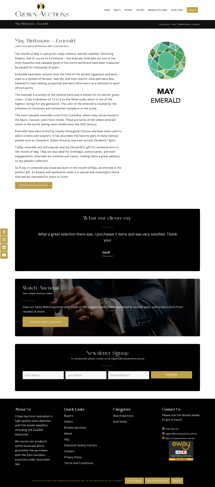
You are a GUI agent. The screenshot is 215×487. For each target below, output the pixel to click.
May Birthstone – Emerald (31, 24)
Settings (177, 480)
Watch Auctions (123, 416)
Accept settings (134, 480)
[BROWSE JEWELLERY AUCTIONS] (33, 185)
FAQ (66, 439)
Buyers (68, 416)
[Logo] (42, 10)
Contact (69, 451)
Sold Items (120, 421)
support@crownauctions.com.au (179, 433)
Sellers (68, 421)
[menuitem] (107, 10)
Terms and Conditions (78, 463)
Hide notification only (157, 480)
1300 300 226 (170, 428)
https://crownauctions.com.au (178, 438)
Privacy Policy (73, 457)
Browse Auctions (75, 427)
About (68, 433)
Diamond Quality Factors (80, 445)
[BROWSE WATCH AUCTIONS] (46, 322)
